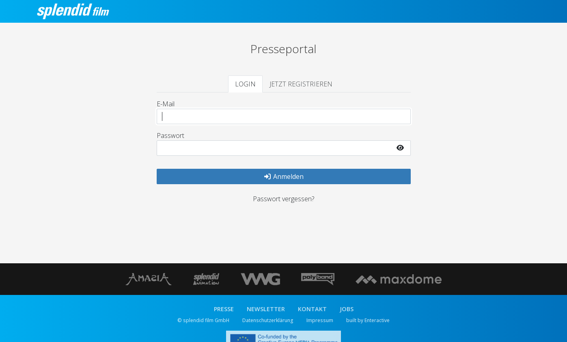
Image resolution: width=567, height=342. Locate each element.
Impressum (319, 320)
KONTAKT (312, 309)
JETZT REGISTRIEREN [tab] (300, 84)
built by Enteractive (368, 320)
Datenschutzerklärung (267, 320)
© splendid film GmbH (203, 320)
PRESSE (224, 309)
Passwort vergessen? (283, 198)
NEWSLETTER (266, 309)
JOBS (347, 309)
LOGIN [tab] (245, 84)
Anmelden (283, 176)
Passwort (170, 135)
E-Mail (166, 103)
